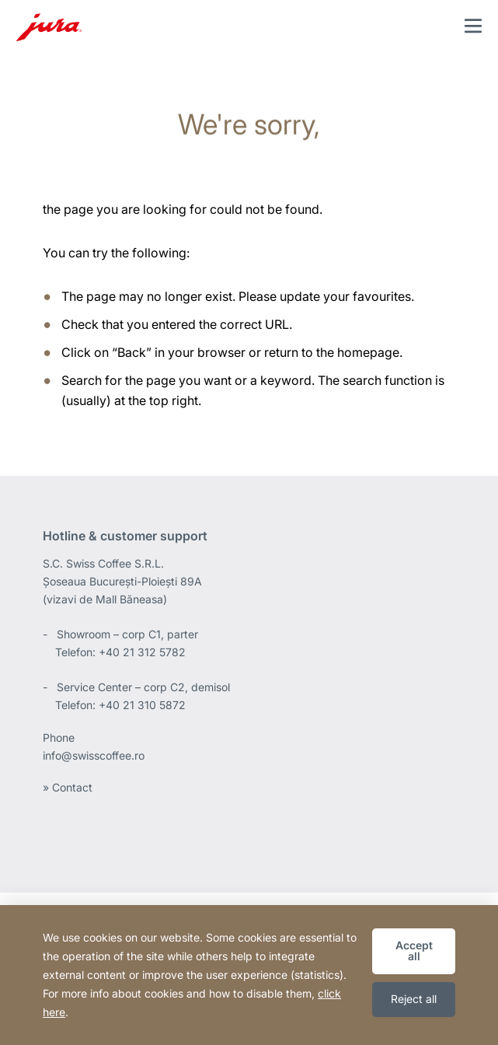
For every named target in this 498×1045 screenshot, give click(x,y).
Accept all (414, 950)
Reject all (414, 998)
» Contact (67, 787)
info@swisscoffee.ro (94, 755)
